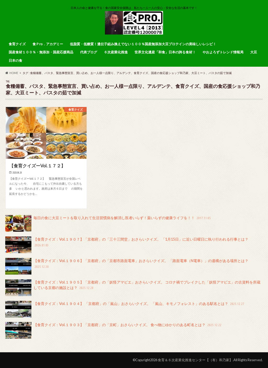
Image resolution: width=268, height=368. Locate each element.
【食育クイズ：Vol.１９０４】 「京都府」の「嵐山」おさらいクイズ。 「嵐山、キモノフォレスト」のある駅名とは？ (125, 309)
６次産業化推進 (116, 52)
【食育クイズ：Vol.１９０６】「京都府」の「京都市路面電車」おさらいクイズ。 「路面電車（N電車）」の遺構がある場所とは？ (126, 266)
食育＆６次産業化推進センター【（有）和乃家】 (195, 360)
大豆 (253, 52)
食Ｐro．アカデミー (47, 44)
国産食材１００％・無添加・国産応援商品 (41, 52)
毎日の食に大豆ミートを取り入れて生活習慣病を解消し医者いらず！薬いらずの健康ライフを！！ (108, 223)
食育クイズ (17, 44)
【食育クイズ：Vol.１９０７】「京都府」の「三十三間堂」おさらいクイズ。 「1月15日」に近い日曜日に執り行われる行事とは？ (126, 244)
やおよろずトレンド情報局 (223, 52)
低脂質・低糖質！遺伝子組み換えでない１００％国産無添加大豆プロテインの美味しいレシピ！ (143, 44)
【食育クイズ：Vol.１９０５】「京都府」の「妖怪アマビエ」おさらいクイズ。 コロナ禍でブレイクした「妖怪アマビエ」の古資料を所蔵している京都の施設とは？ (132, 287)
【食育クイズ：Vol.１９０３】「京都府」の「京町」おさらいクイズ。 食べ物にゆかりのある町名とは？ (113, 330)
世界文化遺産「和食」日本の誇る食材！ (165, 52)
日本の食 (15, 60)
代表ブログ (88, 52)
